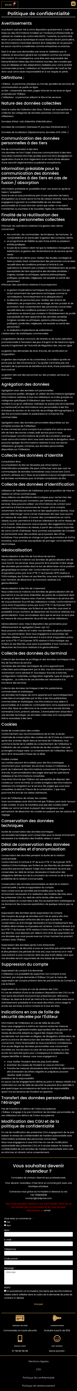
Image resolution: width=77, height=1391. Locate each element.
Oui (8, 1222)
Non (9, 1225)
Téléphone (10, 1249)
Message (9, 1268)
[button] (73, 3)
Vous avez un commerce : (18, 1218)
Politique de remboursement (38, 1386)
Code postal (11, 1258)
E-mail (8, 1239)
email (47, 1210)
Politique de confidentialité (38, 1378)
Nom (7, 1230)
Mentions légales (39, 1361)
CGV (38, 1369)
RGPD (7, 1287)
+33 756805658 (38, 1195)
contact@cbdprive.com (38, 1198)
